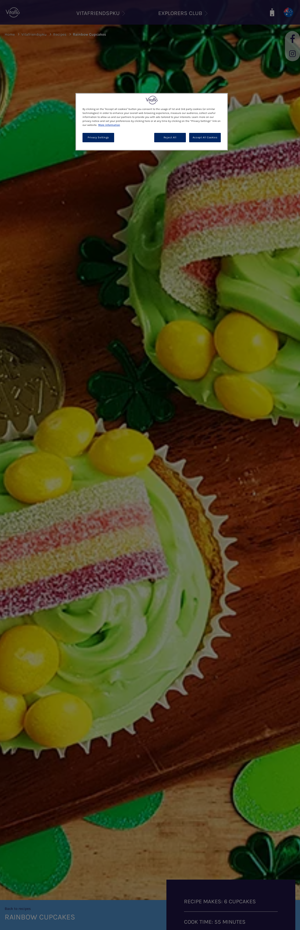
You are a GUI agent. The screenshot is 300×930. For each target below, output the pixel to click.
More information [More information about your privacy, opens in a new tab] (109, 125)
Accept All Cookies (205, 137)
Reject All (170, 137)
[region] (151, 121)
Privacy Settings (98, 137)
